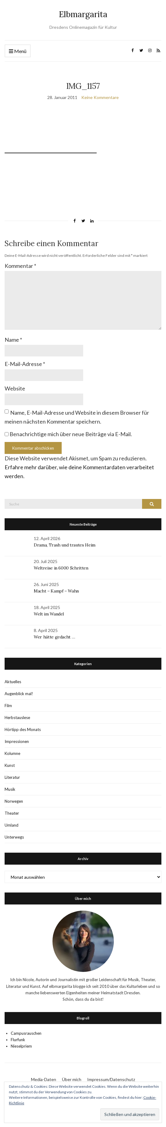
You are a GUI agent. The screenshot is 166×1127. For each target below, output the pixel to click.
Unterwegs (14, 837)
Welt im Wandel (49, 614)
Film (8, 705)
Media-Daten (43, 1079)
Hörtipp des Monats (23, 729)
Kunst (10, 765)
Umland (11, 825)
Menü (17, 51)
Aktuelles (13, 681)
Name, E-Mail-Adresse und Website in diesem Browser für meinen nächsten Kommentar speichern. (77, 417)
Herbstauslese (17, 717)
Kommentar (20, 265)
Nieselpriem (21, 1046)
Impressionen (17, 741)
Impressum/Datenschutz (111, 1079)
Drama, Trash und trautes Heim (64, 545)
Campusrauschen (26, 1033)
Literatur (12, 777)
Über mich (71, 1079)
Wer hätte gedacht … (54, 637)
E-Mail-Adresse (25, 363)
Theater (12, 813)
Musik (10, 789)
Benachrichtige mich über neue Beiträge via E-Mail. (71, 434)
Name (13, 339)
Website (15, 388)
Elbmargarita (83, 14)
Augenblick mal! (19, 693)
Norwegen (14, 801)
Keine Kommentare (100, 97)
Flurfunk (18, 1039)
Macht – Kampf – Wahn (56, 591)
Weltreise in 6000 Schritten (61, 568)
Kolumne (12, 753)
